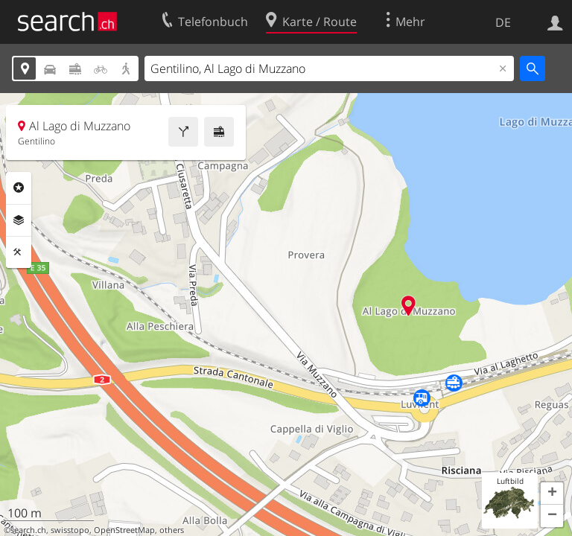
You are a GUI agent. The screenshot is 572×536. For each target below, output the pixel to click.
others (171, 530)
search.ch (28, 530)
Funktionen (18, 252)
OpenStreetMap (124, 530)
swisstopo (70, 530)
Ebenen (18, 220)
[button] (552, 493)
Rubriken (18, 187)
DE (503, 22)
